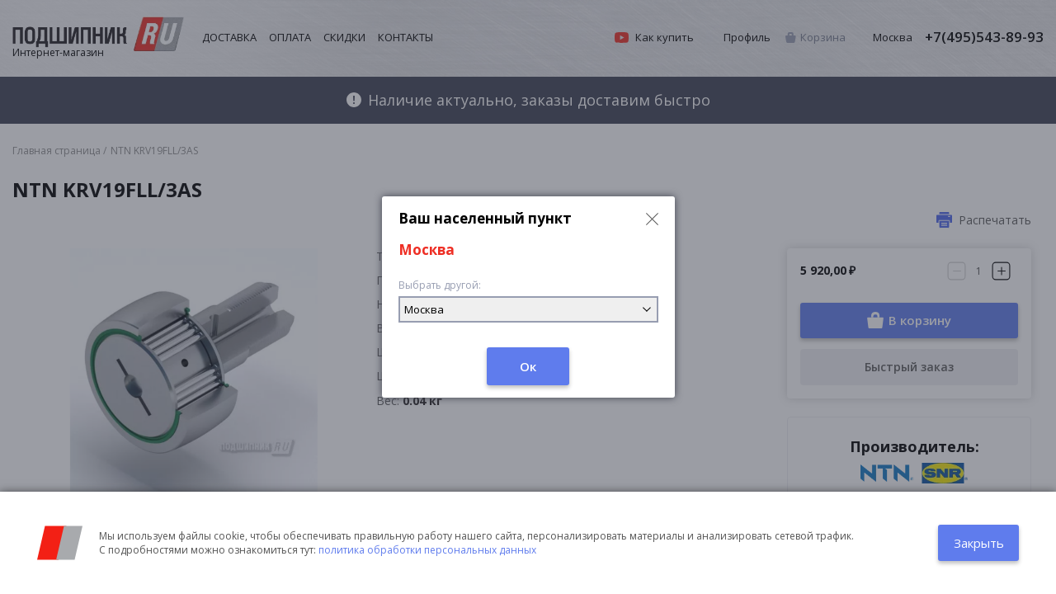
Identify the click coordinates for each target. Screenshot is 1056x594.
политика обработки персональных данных (427, 550)
